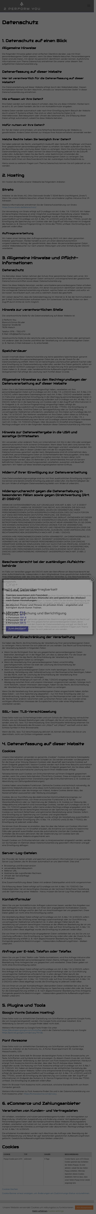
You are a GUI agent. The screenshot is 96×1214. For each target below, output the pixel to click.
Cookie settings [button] (56, 1211)
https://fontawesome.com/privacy (40, 1079)
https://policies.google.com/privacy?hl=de (22, 1017)
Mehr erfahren (39, 1211)
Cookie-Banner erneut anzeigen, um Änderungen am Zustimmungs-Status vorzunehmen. (46, 1175)
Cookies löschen (10, 1171)
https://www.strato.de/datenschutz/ (19, 205)
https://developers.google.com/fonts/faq (21, 1015)
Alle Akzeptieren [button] (84, 1207)
